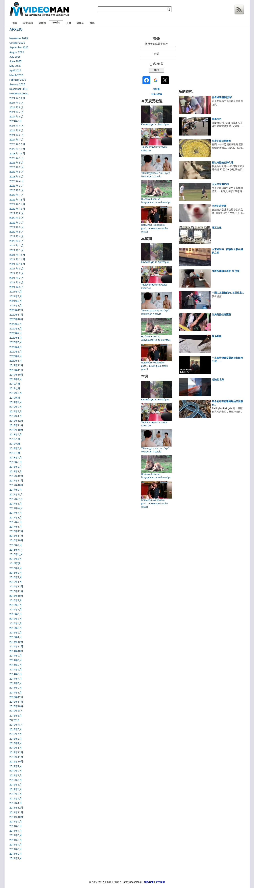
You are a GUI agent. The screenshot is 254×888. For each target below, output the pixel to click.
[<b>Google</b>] (156, 80)
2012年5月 (15, 784)
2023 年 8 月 (16, 162)
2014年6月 (15, 669)
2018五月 (14, 452)
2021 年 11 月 (17, 259)
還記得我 (158, 63)
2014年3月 (15, 683)
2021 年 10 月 (17, 263)
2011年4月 (15, 844)
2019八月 (14, 383)
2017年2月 (15, 522)
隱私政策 (149, 882)
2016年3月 (15, 572)
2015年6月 (15, 614)
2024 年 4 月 (16, 125)
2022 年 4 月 (16, 236)
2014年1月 (15, 692)
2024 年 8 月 (16, 107)
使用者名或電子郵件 (156, 43)
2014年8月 (15, 660)
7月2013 (14, 720)
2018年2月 (15, 466)
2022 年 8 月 (16, 217)
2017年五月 (16, 508)
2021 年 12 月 (17, 254)
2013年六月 (16, 724)
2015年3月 (15, 628)
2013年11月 (16, 701)
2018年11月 (16, 425)
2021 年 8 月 (16, 273)
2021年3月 (15, 296)
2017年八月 (16, 494)
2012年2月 (15, 798)
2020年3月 (15, 351)
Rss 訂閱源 (239, 9)
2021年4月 (15, 291)
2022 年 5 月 (16, 231)
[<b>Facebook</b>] (147, 80)
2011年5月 (15, 840)
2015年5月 (15, 618)
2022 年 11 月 (17, 204)
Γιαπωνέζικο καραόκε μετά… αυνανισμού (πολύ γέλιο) (154, 228)
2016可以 (14, 563)
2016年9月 (15, 545)
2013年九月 (16, 710)
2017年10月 (16, 485)
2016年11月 (16, 535)
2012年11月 (16, 756)
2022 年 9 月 (16, 213)
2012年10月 (16, 761)
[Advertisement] (212, 61)
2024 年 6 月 (16, 116)
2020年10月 (16, 319)
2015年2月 (15, 632)
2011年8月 (15, 826)
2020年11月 (16, 314)
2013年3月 (15, 738)
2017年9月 (15, 489)
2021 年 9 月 (16, 268)
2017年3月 (15, 517)
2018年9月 (15, 434)
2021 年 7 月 (16, 277)
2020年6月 (15, 337)
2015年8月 (15, 604)
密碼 (156, 53)
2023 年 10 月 (17, 153)
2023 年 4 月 (16, 181)
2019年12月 (16, 365)
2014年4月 (15, 678)
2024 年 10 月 (17, 98)
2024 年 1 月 (16, 139)
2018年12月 (16, 420)
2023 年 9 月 (16, 158)
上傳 (68, 23)
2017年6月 (15, 503)
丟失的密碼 (156, 94)
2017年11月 (16, 480)
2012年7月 (15, 775)
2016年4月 (15, 568)
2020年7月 (15, 333)
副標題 (42, 23)
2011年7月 (15, 830)
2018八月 (14, 439)
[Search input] (133, 9)
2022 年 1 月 (16, 250)
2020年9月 (15, 323)
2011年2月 (15, 853)
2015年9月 (15, 600)
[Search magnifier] (168, 9)
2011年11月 (16, 812)
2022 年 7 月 (16, 222)
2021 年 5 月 (16, 287)
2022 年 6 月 (16, 227)
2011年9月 (15, 821)
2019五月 (14, 397)
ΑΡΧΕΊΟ (56, 22)
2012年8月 (15, 770)
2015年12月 (16, 586)
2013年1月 (15, 747)
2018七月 (14, 443)
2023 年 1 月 (16, 194)
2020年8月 (15, 328)
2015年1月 (15, 637)
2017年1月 (15, 526)
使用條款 (160, 882)
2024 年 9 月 (16, 102)
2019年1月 (15, 415)
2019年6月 (15, 392)
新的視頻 (28, 23)
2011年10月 (16, 816)
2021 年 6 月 (16, 282)
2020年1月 (15, 360)
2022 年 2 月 (16, 245)
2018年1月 (15, 471)
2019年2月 (15, 411)
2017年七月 (16, 499)
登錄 (92, 23)
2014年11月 (16, 646)
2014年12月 (16, 641)
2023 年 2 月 (16, 190)
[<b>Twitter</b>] (165, 80)
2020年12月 (16, 310)
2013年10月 (16, 706)
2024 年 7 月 (16, 111)
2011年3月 (15, 849)
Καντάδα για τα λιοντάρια (154, 124)
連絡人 (80, 23)
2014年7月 (15, 664)
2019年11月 (16, 370)
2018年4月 (15, 457)
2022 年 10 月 (17, 208)
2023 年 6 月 (16, 171)
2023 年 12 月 (17, 144)
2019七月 (14, 388)
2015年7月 (15, 609)
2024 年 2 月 (16, 135)
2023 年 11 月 (17, 148)
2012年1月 (15, 803)
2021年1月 (15, 305)
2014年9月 (15, 655)
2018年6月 (15, 448)
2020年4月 (15, 347)
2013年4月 (15, 733)
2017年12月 (16, 476)
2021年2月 (15, 300)
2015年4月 (15, 623)
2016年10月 (16, 540)
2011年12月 (16, 807)
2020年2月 (15, 356)
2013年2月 (15, 743)
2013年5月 (15, 729)
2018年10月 (16, 429)
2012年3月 (15, 793)
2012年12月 (16, 752)
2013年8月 (15, 715)
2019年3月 (15, 406)
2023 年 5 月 (16, 176)
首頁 (15, 23)
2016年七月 (16, 554)
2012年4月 (15, 789)
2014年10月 (16, 651)
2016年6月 (15, 558)
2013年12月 (16, 697)
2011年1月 (15, 858)
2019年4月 (15, 402)
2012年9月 (15, 766)
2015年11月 (16, 591)
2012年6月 (15, 780)
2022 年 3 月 (16, 240)
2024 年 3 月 (16, 130)
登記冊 (156, 89)
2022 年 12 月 (17, 199)
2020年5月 (15, 342)
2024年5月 (15, 121)
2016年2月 (15, 577)
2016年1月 (15, 581)
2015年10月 (16, 595)
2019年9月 (15, 379)
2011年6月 (15, 835)
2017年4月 (15, 512)
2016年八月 (16, 549)
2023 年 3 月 (16, 185)
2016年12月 (16, 531)
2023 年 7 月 (16, 167)
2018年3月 (15, 462)
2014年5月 (15, 674)
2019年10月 (16, 374)
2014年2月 (15, 687)
